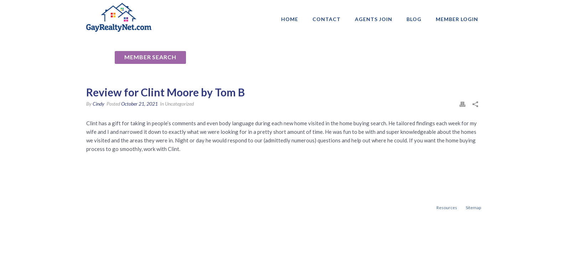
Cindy (98, 104)
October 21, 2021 (139, 104)
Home (289, 19)
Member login (457, 19)
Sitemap (473, 207)
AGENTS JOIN (373, 19)
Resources (446, 207)
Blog (414, 19)
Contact (326, 19)
